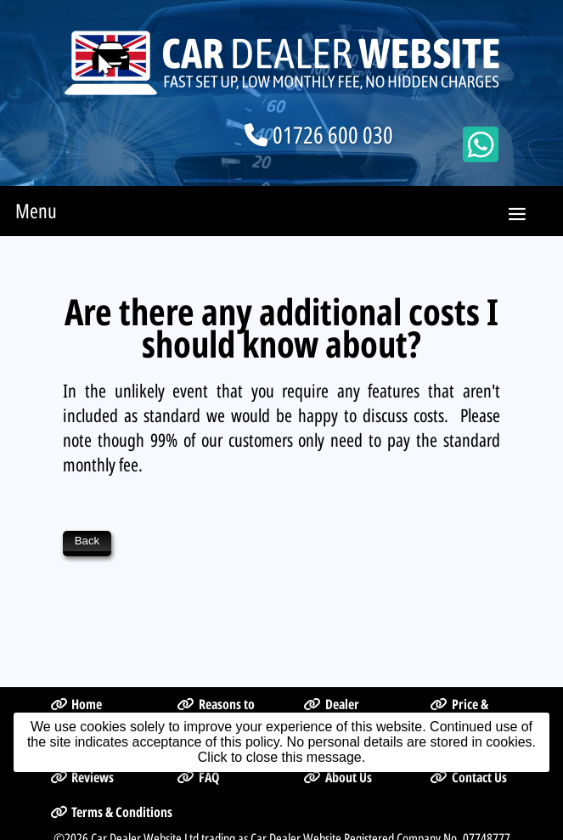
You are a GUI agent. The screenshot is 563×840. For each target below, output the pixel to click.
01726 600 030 (333, 134)
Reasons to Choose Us (216, 668)
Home (76, 659)
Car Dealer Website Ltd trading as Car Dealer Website (216, 793)
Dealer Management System (337, 678)
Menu (36, 210)
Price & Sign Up (459, 668)
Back (87, 540)
